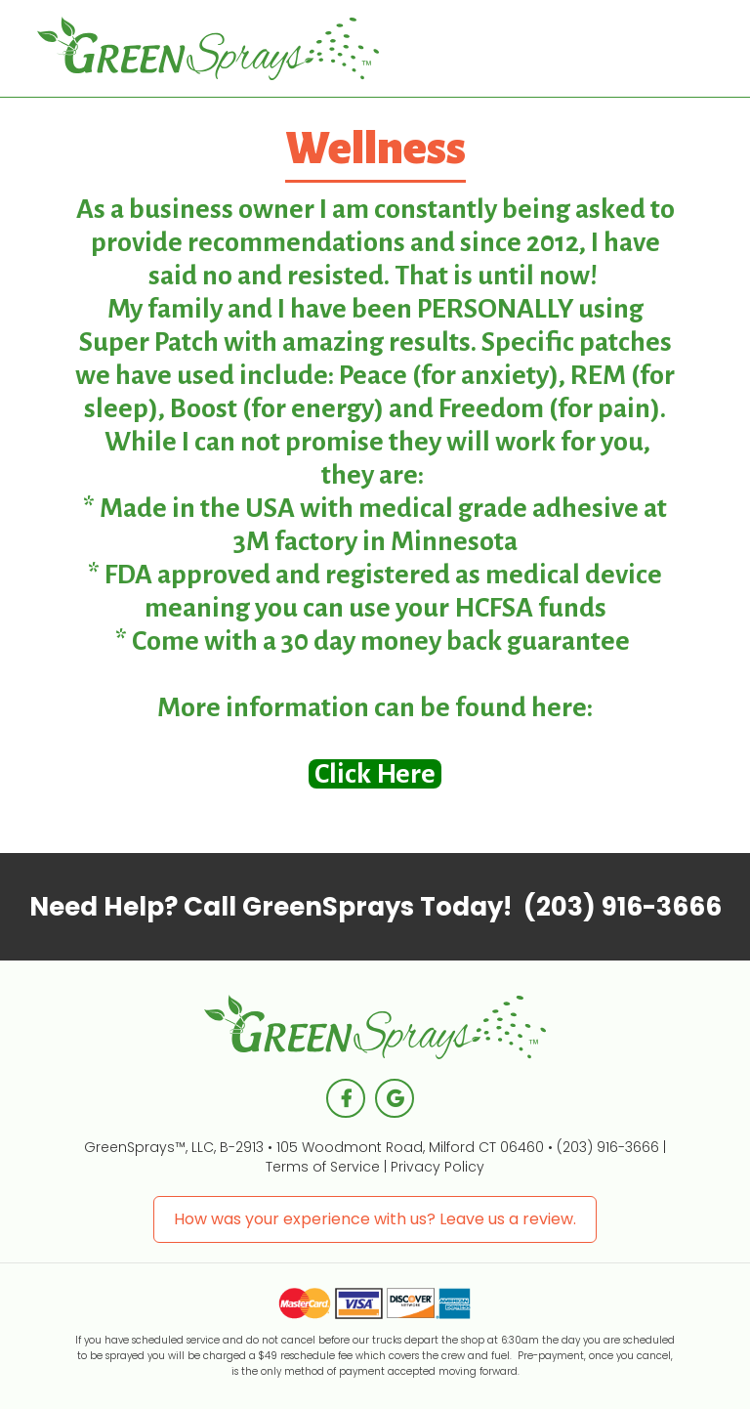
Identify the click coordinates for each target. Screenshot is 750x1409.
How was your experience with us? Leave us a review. (375, 1219)
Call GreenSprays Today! (375, 906)
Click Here (375, 774)
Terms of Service (323, 1166)
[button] (666, 48)
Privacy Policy (437, 1166)
